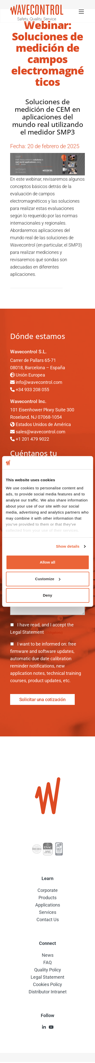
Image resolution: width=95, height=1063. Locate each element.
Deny (47, 595)
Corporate (47, 890)
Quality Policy (47, 969)
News (47, 955)
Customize (47, 579)
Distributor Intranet (48, 991)
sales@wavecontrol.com (40, 431)
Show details (68, 546)
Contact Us (47, 919)
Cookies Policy (47, 984)
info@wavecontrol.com (39, 382)
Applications (47, 905)
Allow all (47, 562)
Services (47, 912)
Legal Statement (27, 632)
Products (47, 897)
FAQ (47, 962)
